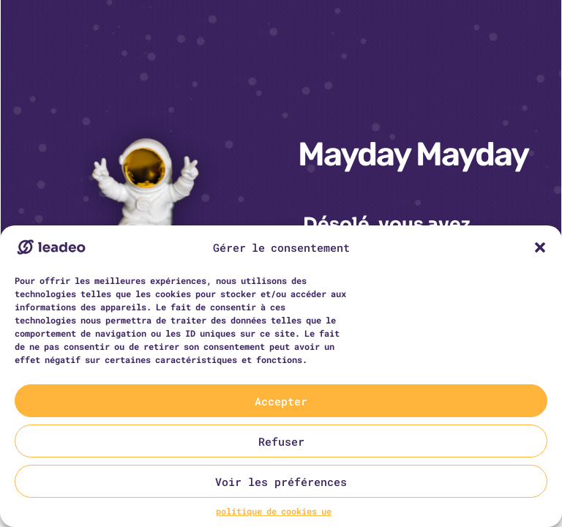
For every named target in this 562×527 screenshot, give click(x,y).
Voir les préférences (281, 481)
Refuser (281, 441)
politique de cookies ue (273, 511)
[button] (540, 247)
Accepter (281, 401)
